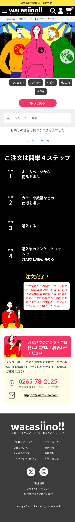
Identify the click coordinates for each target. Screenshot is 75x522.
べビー (51, 82)
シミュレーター (53, 442)
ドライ (41, 91)
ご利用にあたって (22, 442)
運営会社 (49, 447)
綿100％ (65, 82)
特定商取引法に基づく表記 (38, 494)
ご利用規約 (38, 483)
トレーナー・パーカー (46, 19)
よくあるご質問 (21, 453)
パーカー (35, 82)
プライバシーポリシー (39, 488)
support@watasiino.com (41, 395)
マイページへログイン (25, 458)
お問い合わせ (52, 458)
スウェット (17, 82)
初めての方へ (20, 447)
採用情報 (49, 453)
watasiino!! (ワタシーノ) (17, 19)
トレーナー (30, 141)
